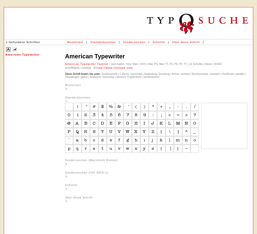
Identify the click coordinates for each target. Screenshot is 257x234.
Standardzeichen (103, 42)
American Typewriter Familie (87, 63)
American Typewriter (22, 54)
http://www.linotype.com (115, 67)
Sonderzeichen (134, 42)
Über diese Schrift (186, 42)
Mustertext (75, 42)
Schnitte (159, 42)
